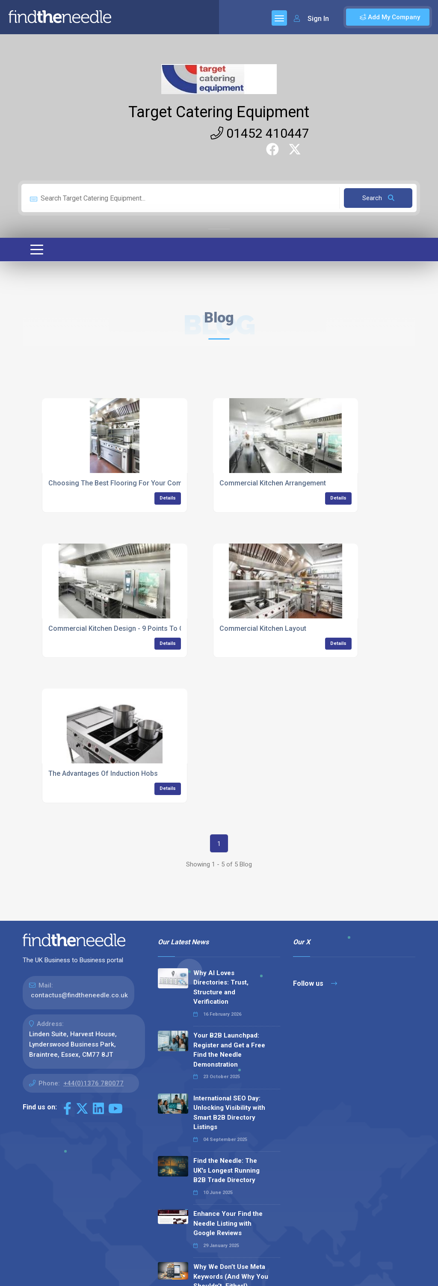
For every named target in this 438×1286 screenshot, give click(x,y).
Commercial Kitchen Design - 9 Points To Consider (128, 628)
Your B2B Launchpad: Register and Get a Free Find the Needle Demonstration (229, 1050)
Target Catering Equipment (218, 112)
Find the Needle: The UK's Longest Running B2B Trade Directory (226, 1170)
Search (378, 198)
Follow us (315, 983)
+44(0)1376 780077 (93, 1083)
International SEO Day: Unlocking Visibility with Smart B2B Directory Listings (229, 1112)
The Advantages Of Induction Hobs (103, 773)
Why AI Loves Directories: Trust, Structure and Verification (221, 987)
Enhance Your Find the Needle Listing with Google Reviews (228, 1223)
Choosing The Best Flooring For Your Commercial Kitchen (139, 483)
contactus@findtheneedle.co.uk (79, 995)
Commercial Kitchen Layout (262, 628)
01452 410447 (259, 133)
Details (168, 498)
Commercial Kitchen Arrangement (272, 483)
